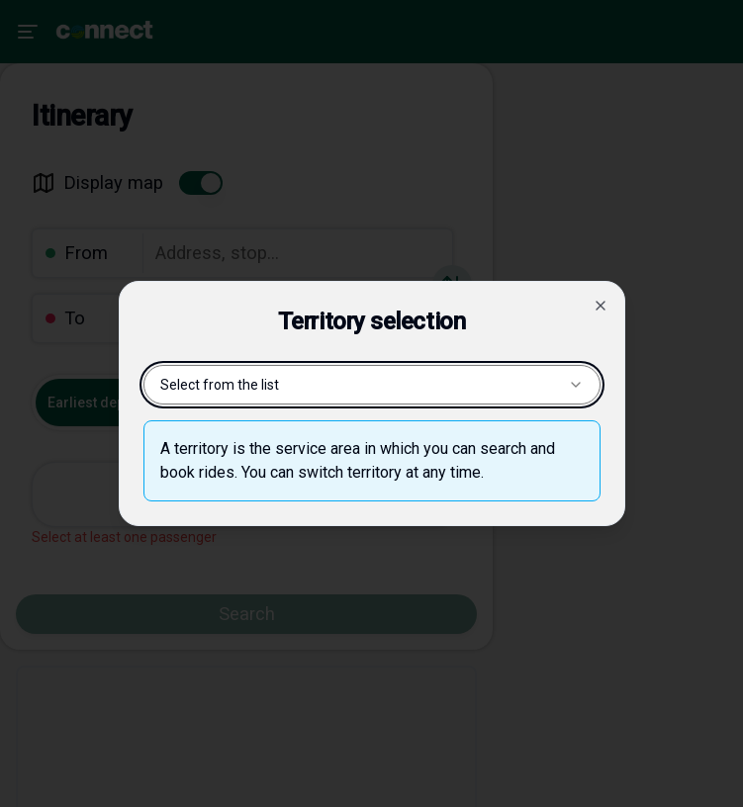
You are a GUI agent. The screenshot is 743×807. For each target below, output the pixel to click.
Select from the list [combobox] (372, 385)
